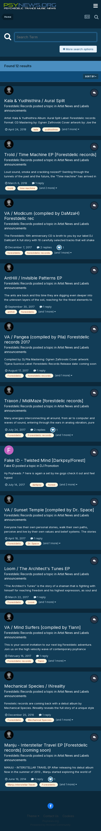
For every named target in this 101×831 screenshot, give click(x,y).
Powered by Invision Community (50, 824)
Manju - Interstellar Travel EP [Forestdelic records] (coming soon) (45, 748)
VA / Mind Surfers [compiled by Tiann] (42, 627)
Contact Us (51, 816)
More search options (78, 49)
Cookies (68, 816)
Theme (33, 816)
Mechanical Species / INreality (34, 686)
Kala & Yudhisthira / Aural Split (34, 100)
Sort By (90, 76)
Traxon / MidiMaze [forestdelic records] (43, 400)
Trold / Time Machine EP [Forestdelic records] (50, 154)
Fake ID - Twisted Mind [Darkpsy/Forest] (44, 460)
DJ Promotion (49, 466)
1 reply (38, 183)
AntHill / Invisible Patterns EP (33, 278)
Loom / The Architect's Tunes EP (37, 568)
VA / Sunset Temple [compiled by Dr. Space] (49, 509)
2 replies (44, 247)
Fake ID (9, 466)
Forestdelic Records (18, 106)
